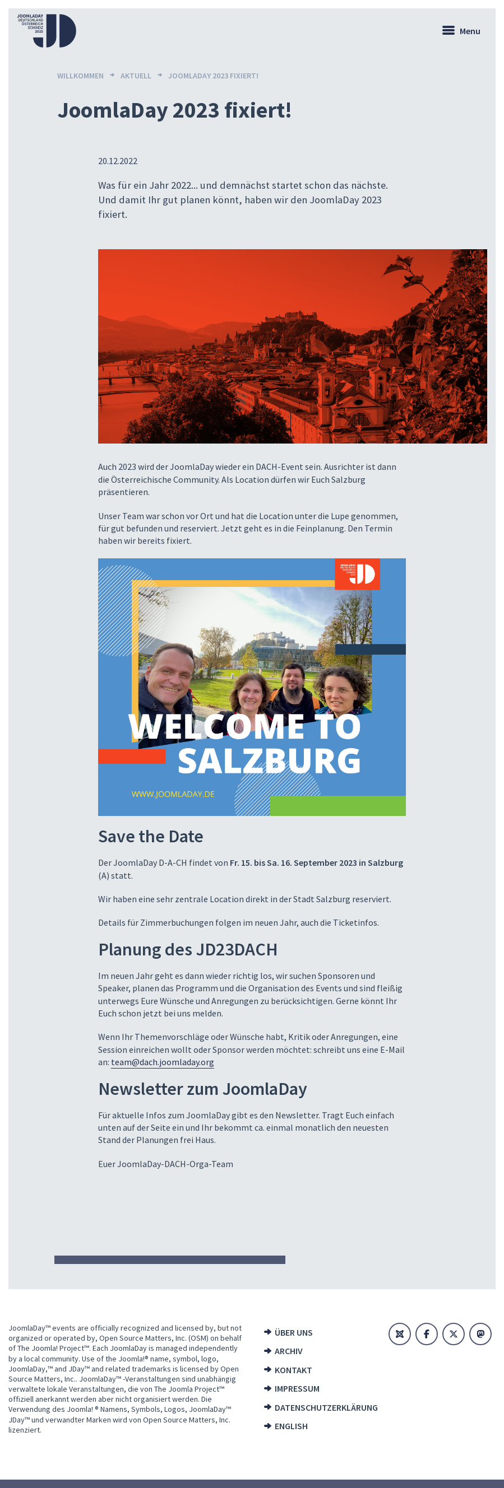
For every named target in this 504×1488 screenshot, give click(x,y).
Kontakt (293, 1369)
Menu (470, 30)
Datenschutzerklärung (322, 1407)
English (291, 1425)
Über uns (294, 1332)
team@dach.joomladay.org (162, 1061)
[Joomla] (400, 1334)
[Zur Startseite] (46, 31)
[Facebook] (426, 1334)
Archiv (289, 1350)
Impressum (297, 1388)
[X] (453, 1334)
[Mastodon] (480, 1334)
